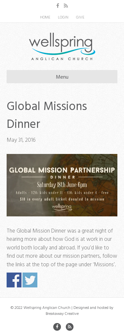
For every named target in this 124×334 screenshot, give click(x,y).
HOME (45, 17)
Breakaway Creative (62, 313)
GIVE (80, 17)
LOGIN (63, 17)
